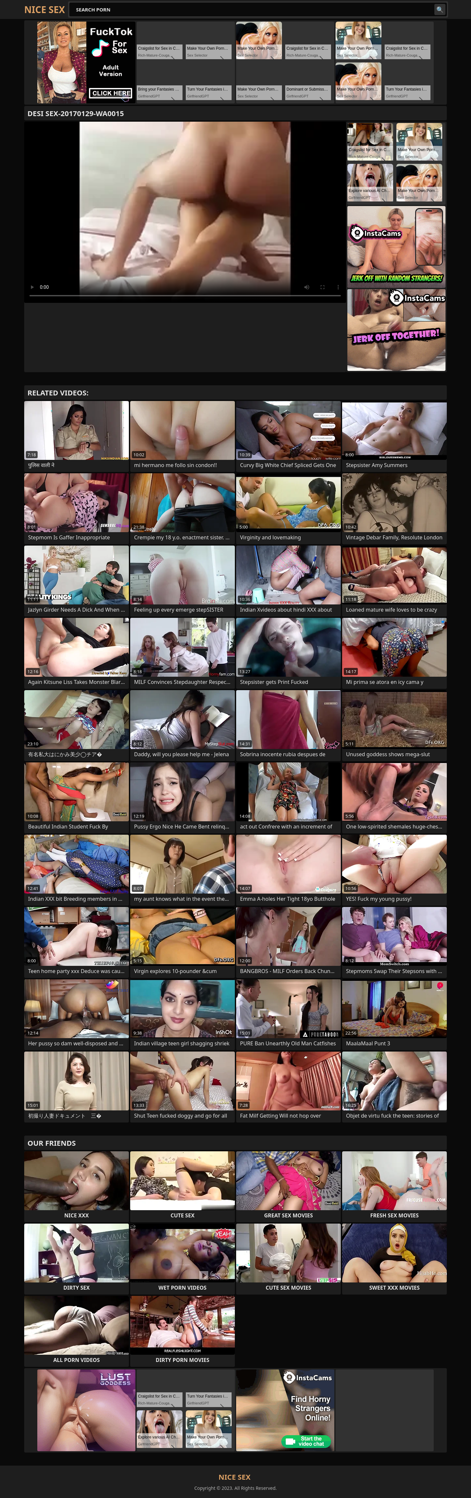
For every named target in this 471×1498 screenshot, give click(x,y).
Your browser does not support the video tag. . (185, 212)
